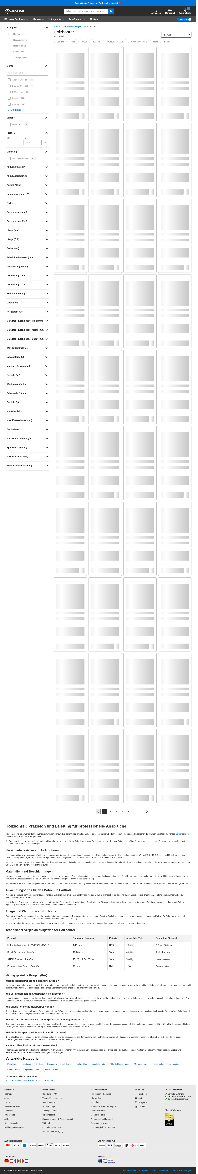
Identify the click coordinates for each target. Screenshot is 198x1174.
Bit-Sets (39, 1064)
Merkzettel (170, 11)
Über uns (8, 1094)
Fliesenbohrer (159, 1064)
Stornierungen (48, 1102)
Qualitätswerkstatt (98, 1111)
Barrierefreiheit (129, 1170)
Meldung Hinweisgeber (14, 1127)
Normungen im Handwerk (102, 1119)
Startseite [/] (57, 27)
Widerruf (46, 1123)
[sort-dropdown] (176, 35)
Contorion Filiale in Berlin (53, 1127)
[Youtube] (140, 1098)
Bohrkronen (67, 1064)
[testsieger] (105, 1162)
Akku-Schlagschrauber (120, 1064)
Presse (7, 1102)
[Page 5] (128, 811)
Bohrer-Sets (82, 1064)
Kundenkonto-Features (101, 1094)
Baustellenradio (98, 1064)
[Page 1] (104, 811)
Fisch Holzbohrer (30, 1080)
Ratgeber (95, 1102)
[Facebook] (140, 1094)
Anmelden (156, 11)
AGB (6, 1119)
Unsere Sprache (11, 1123)
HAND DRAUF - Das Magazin (104, 1106)
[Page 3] (116, 811)
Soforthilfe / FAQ (49, 1094)
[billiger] (111, 1162)
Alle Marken (96, 1098)
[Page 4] (122, 811)
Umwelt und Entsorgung (52, 1131)
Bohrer (83, 27)
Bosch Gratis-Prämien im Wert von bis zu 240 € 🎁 (98, 3)
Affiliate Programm (12, 1106)
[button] (156, 11)
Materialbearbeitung (71, 27)
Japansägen (175, 1064)
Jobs (6, 1098)
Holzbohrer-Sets (52, 1069)
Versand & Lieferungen (52, 1098)
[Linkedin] (140, 1106)
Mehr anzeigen (14, 110)
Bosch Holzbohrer (13, 1080)
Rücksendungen (49, 1106)
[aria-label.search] (111, 11)
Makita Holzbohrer (47, 1080)
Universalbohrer (141, 1064)
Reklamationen (48, 1115)
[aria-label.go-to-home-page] (14, 13)
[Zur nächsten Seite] (147, 811)
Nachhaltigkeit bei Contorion (103, 1127)
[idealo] (100, 1162)
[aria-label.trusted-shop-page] (169, 1120)
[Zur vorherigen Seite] (98, 811)
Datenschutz (9, 1115)
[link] (27, 28)
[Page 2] (110, 811)
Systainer (27, 1064)
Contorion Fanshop (99, 1115)
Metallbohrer (12, 1064)
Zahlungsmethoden (50, 1111)
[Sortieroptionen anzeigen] (188, 35)
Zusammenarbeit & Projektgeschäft (57, 1119)
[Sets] (94, 19)
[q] (86, 11)
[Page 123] (140, 811)
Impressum (9, 1111)
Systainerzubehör (32, 1069)
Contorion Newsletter (100, 1123)
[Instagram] (141, 1102)
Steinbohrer (52, 1064)
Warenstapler (185, 11)
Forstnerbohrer (13, 1069)
